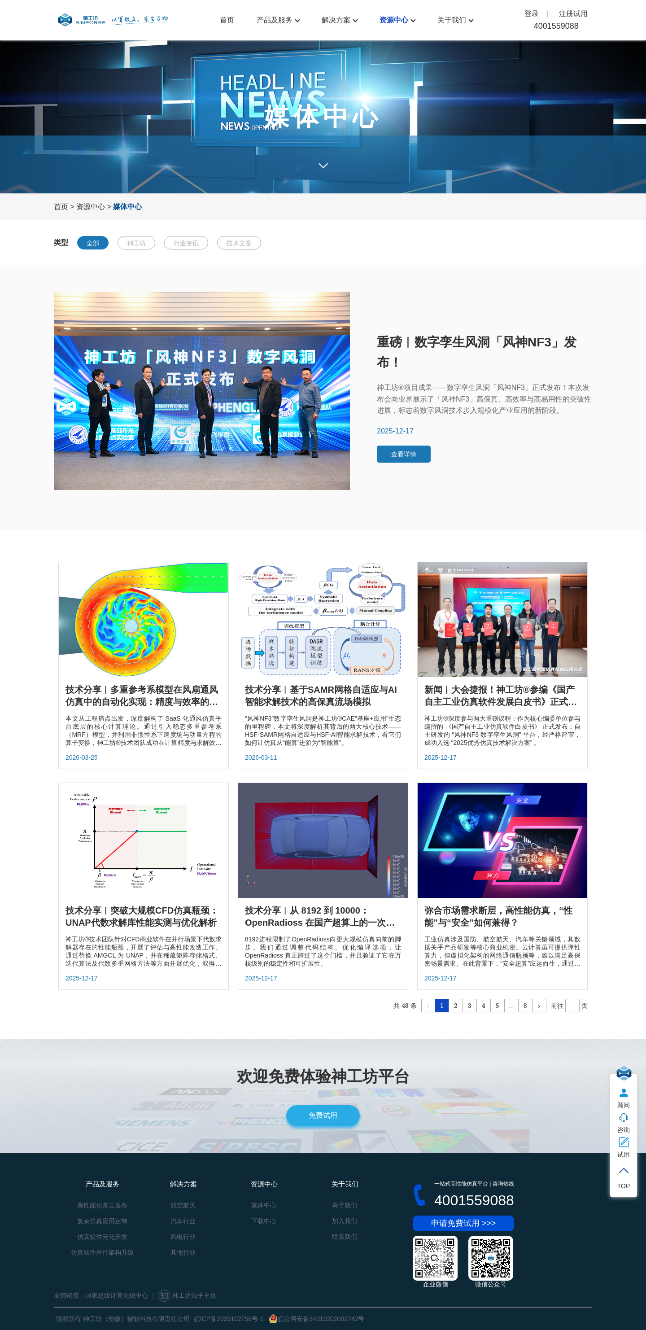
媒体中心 (263, 1205)
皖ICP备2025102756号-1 (229, 1318)
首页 (227, 20)
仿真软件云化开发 (102, 1236)
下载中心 (263, 1221)
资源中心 (394, 20)
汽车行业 (183, 1221)
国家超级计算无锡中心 (116, 1295)
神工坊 (136, 243)
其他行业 (183, 1252)
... (511, 1005)
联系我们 (344, 1236)
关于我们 (451, 20)
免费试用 (323, 1115)
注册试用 (573, 14)
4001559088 (556, 26)
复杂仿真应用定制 (102, 1221)
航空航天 (183, 1205)
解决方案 (336, 20)
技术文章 (239, 243)
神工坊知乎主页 (187, 1295)
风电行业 (183, 1236)
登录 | (537, 14)
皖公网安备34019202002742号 (316, 1318)
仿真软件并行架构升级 (102, 1252)
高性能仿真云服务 (102, 1205)
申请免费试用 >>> (463, 1223)
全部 (93, 243)
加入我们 (344, 1221)
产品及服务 (274, 20)
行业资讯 (186, 243)
